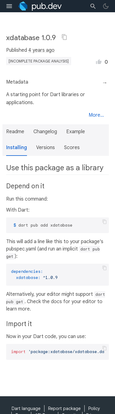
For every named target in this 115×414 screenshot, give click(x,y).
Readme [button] (15, 132)
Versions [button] (45, 148)
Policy (94, 408)
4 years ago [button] (41, 50)
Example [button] (75, 132)
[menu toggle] (9, 6)
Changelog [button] (45, 132)
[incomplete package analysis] (39, 61)
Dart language (26, 408)
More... (96, 115)
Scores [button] (72, 148)
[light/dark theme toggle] (105, 6)
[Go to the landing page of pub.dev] (40, 6)
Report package (64, 408)
